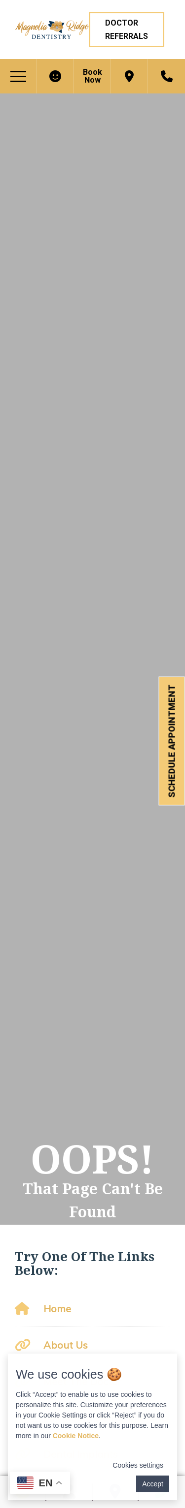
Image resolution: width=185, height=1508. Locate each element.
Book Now (92, 76)
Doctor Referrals (126, 29)
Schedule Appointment (172, 741)
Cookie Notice (76, 1436)
